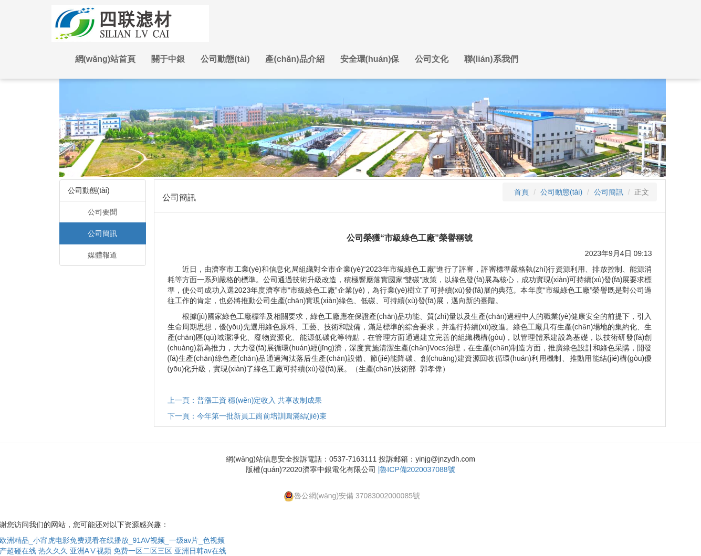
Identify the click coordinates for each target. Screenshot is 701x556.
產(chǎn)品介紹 (294, 59)
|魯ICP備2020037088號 (416, 469)
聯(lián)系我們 (491, 59)
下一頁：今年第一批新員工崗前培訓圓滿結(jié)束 (247, 416)
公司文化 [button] (431, 59)
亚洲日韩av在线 (200, 551)
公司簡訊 (102, 233)
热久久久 (53, 551)
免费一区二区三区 (142, 551)
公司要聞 (102, 212)
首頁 (521, 192)
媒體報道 (102, 255)
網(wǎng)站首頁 (105, 59)
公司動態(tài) (561, 192)
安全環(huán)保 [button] (370, 59)
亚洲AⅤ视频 (90, 551)
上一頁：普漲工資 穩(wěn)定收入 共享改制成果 (245, 400)
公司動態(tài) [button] (225, 59)
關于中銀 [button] (168, 59)
